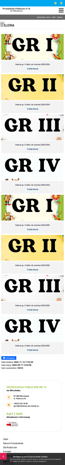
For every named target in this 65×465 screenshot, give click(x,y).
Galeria (7, 25)
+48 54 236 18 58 (61, 3)
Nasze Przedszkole (13, 443)
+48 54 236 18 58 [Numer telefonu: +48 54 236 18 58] (20, 404)
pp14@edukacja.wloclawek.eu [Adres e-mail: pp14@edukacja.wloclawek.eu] (26, 406)
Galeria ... (59, 17)
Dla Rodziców (10, 447)
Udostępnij (9, 358)
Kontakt (7, 451)
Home (48, 17)
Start (52, 17)
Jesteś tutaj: (41, 17)
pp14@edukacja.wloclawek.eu (55, 3)
